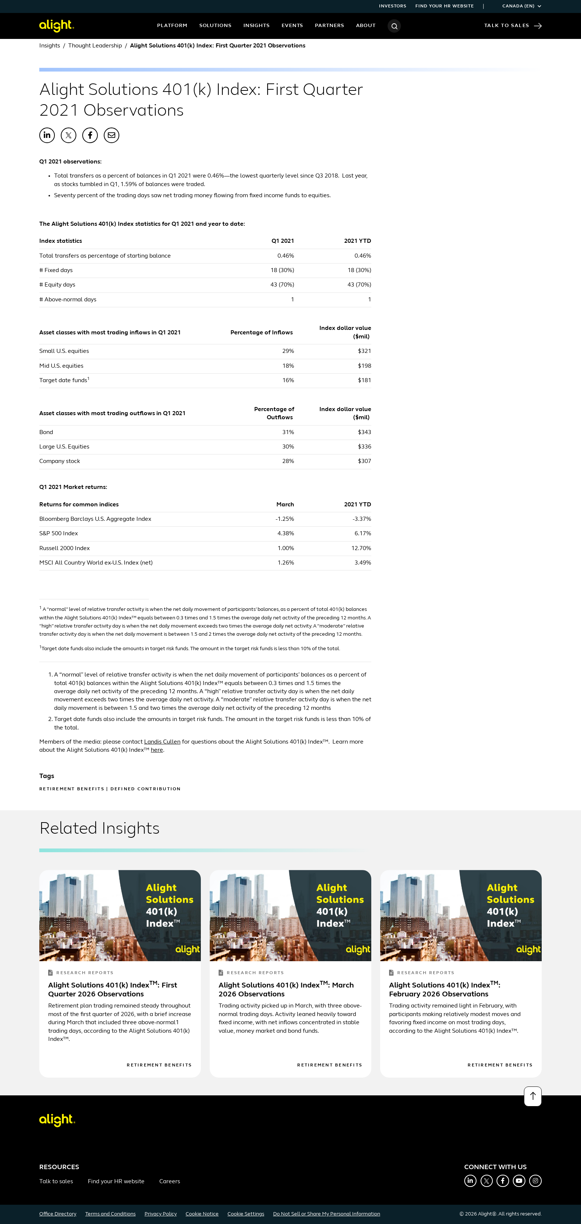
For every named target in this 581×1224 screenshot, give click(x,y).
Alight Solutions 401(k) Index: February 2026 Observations (445, 990)
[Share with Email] (111, 135)
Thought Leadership (95, 46)
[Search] (394, 26)
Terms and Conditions (110, 1214)
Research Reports (81, 973)
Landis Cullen (162, 742)
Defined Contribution (145, 789)
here (157, 750)
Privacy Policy (161, 1214)
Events (292, 26)
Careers (169, 1182)
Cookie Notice (202, 1214)
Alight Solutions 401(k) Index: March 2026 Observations (286, 990)
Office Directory (57, 1214)
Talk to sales (56, 1182)
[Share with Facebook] (90, 135)
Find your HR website (444, 6)
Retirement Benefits (71, 789)
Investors (392, 6)
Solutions (215, 26)
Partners (329, 26)
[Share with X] (68, 135)
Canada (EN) (517, 6)
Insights (256, 26)
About (366, 26)
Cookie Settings (246, 1214)
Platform (172, 26)
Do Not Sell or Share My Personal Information (326, 1214)
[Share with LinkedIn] (47, 135)
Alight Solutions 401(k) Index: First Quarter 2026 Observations (112, 990)
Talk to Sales (513, 26)
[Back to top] (533, 1096)
